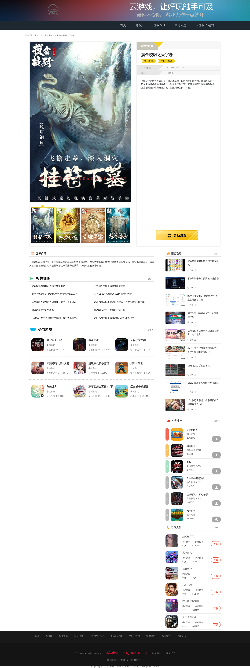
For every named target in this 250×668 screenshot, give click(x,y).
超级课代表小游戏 (98, 363)
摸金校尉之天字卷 (67, 35)
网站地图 (156, 653)
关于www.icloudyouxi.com (88, 653)
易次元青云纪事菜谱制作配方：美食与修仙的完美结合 (120, 301)
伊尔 (189, 462)
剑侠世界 (52, 386)
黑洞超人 (187, 552)
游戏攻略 (150, 635)
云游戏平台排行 (206, 25)
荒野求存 (187, 568)
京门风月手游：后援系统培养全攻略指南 (113, 317)
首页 (123, 25)
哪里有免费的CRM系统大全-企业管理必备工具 (53, 293)
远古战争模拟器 (139, 386)
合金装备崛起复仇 (195, 478)
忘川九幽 (187, 584)
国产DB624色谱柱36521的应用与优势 (112, 293)
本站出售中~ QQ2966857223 (126, 652)
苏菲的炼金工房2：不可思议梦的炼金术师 (100, 386)
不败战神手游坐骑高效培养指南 (108, 285)
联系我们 (170, 653)
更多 (151, 278)
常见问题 (180, 25)
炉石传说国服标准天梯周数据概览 (47, 285)
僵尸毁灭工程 (54, 340)
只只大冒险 (136, 363)
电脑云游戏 (116, 635)
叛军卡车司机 (189, 616)
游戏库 (140, 25)
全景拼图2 (192, 429)
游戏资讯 (159, 25)
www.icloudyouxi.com (127, 666)
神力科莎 (191, 445)
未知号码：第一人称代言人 (58, 363)
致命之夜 (93, 340)
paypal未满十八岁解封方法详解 (108, 309)
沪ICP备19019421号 (130, 659)
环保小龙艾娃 (138, 340)
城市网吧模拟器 (190, 600)
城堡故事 (191, 510)
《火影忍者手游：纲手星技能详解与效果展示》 (53, 317)
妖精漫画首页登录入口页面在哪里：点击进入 (52, 301)
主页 (36, 35)
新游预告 (166, 635)
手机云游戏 (53, 35)
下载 (215, 543)
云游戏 (36, 635)
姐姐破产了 (188, 536)
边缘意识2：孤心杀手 (197, 494)
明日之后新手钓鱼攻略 (41, 309)
